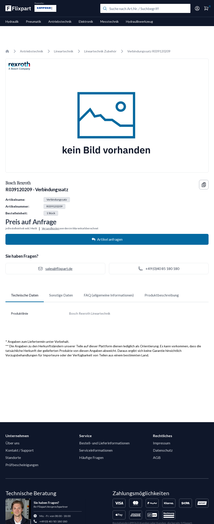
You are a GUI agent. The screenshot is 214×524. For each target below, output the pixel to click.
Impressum (161, 443)
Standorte (13, 457)
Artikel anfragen (107, 239)
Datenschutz (163, 450)
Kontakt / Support (19, 450)
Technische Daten (24, 295)
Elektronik (86, 21)
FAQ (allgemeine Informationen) (109, 295)
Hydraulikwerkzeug (139, 21)
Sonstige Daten (61, 295)
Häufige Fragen (91, 457)
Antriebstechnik (59, 21)
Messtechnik (109, 21)
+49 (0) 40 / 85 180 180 (53, 521)
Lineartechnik (63, 51)
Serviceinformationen (96, 450)
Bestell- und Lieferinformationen (104, 443)
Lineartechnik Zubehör (100, 51)
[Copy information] (204, 184)
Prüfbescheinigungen (21, 465)
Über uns (12, 443)
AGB (157, 457)
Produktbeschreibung (162, 295)
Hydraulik (12, 21)
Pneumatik (33, 21)
